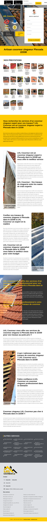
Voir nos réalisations (9, 33)
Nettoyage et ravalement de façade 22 (31, 509)
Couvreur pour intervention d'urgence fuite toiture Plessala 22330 (39, 456)
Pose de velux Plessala (38, 447)
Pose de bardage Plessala (29, 439)
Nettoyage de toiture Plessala (28, 443)
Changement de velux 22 (8, 504)
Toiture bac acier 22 (27, 502)
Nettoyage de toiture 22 (7, 498)
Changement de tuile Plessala (7, 455)
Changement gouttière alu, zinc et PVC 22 (11, 502)
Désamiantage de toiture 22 (8, 513)
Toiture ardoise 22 (6, 509)
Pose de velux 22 (6, 511)
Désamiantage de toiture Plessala (19, 455)
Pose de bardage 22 (7, 507)
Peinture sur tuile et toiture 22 (29, 494)
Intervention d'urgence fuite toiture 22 (31, 513)
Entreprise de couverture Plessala (19, 451)
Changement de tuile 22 (7, 500)
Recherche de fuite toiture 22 (8, 515)
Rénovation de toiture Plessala (8, 448)
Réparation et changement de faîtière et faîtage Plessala (39, 443)
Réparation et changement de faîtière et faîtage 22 (33, 496)
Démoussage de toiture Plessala (29, 448)
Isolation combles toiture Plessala (19, 440)
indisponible (8, 479)
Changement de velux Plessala (28, 451)
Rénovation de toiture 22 (8, 496)
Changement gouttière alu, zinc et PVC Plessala (39, 451)
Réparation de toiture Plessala (7, 443)
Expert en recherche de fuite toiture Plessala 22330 (29, 455)
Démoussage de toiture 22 (29, 511)
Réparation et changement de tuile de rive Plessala (18, 443)
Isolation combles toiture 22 (29, 507)
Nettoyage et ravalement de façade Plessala (8, 451)
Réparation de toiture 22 (28, 500)
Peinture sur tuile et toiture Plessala (18, 448)
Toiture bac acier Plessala (39, 439)
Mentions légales (27, 519)
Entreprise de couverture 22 (8, 494)
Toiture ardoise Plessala (8, 439)
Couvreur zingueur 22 (28, 504)
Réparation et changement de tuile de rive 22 (32, 498)
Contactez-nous (20, 33)
